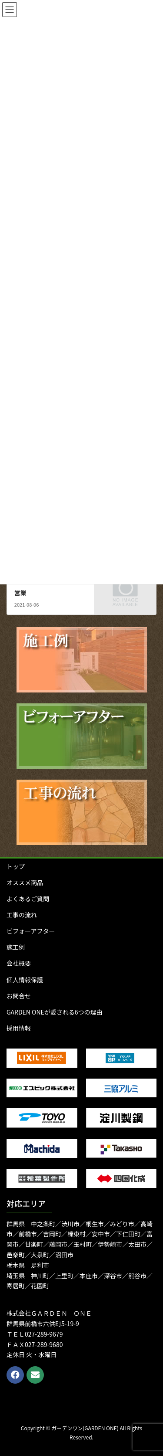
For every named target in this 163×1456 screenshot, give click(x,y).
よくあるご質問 (28, 898)
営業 (20, 592)
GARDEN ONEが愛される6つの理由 (55, 1012)
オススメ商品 (25, 882)
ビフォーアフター (31, 931)
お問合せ (19, 995)
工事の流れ (22, 914)
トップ (16, 866)
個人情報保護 (25, 979)
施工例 (16, 947)
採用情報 (19, 1028)
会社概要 (19, 963)
